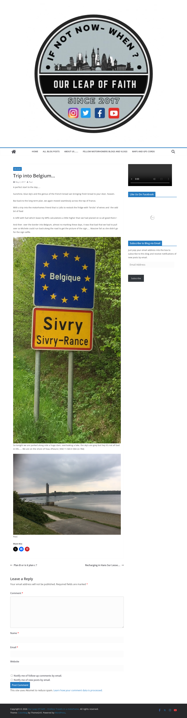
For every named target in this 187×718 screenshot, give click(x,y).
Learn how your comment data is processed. (78, 690)
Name (14, 633)
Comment (16, 593)
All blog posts (51, 151)
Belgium (17, 169)
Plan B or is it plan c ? (23, 565)
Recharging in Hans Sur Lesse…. (104, 565)
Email (14, 647)
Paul (30, 182)
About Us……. (71, 151)
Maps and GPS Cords (143, 151)
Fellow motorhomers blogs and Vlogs (105, 151)
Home (35, 151)
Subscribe (136, 278)
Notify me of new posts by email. (32, 680)
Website (14, 661)
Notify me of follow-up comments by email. (38, 675)
